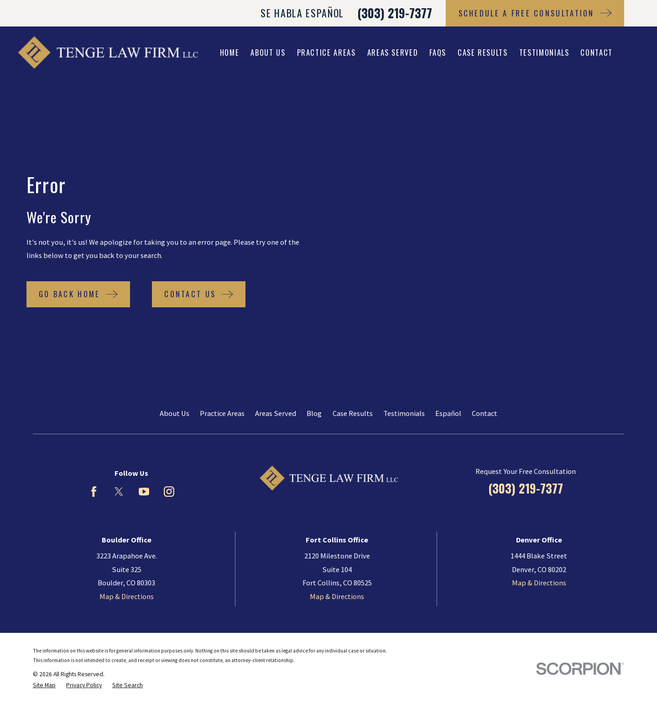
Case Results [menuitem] (483, 52)
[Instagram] (169, 491)
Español (448, 413)
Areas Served (275, 413)
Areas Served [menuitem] (392, 52)
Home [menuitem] (230, 52)
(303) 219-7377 (394, 13)
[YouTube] (144, 491)
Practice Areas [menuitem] (326, 52)
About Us (174, 413)
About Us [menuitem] (267, 52)
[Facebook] (94, 491)
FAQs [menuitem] (437, 52)
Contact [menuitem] (596, 52)
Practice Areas (222, 413)
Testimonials (404, 413)
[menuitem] (44, 685)
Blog (314, 413)
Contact (484, 413)
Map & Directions (126, 596)
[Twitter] (119, 491)
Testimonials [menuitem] (544, 52)
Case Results (353, 413)
